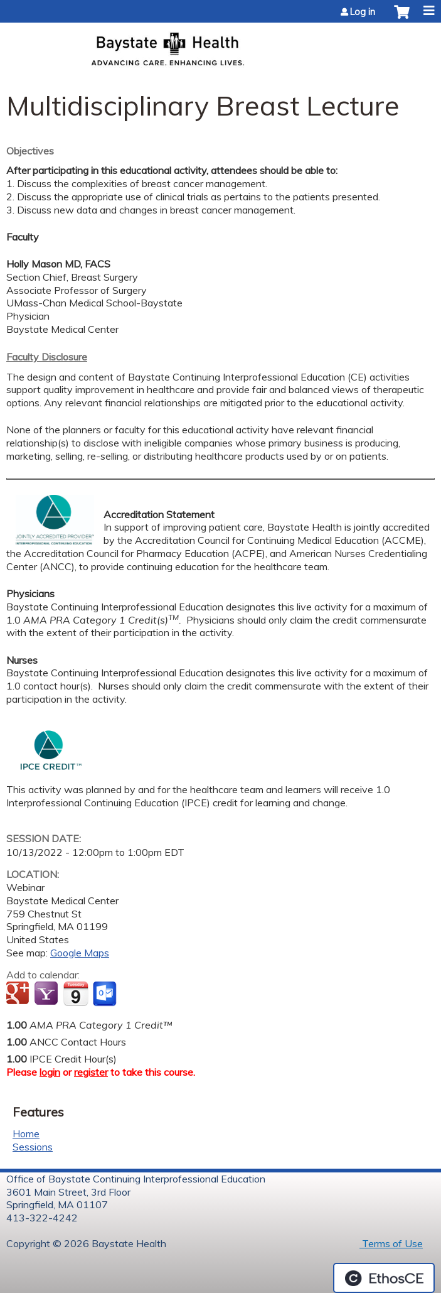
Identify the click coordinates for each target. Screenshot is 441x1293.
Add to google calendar (19, 994)
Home (26, 1133)
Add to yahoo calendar (47, 994)
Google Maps (79, 952)
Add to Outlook (106, 994)
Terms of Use (391, 1243)
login (50, 1072)
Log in (362, 12)
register (91, 1072)
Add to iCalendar (75, 993)
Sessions (33, 1146)
